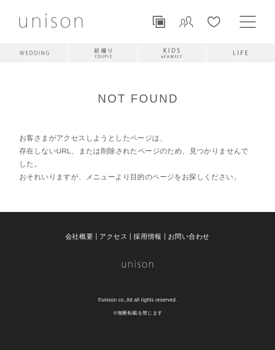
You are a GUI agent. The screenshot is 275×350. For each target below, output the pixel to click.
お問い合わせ (189, 236)
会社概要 (79, 236)
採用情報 (147, 236)
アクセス (113, 236)
